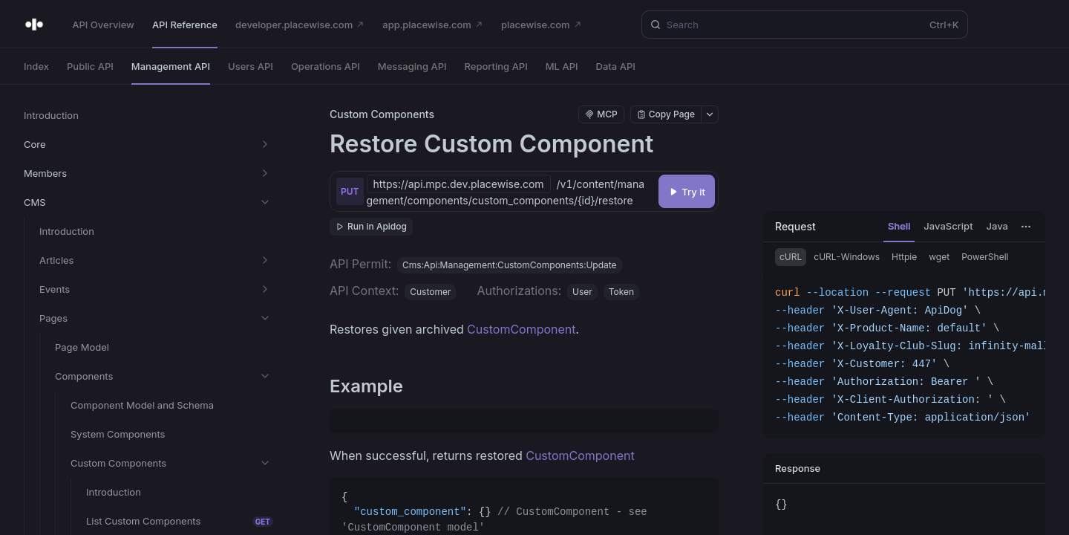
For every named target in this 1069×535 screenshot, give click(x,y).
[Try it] (686, 191)
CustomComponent (521, 329)
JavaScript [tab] (947, 226)
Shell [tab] (899, 226)
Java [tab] (997, 226)
